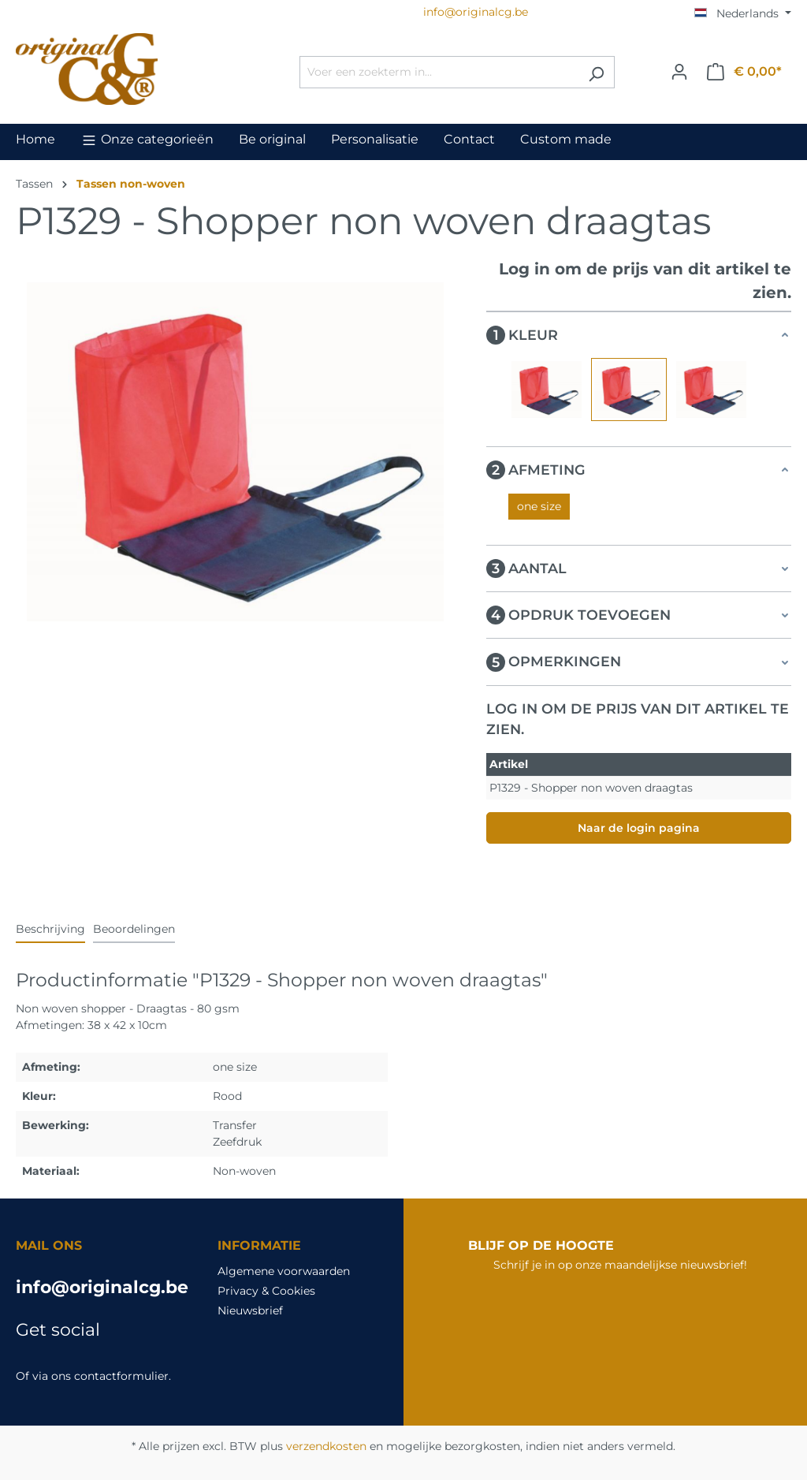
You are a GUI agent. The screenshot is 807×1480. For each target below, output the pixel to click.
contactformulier (121, 1376)
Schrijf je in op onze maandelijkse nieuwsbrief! (620, 1265)
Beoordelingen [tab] (134, 929)
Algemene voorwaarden (284, 1271)
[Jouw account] (679, 72)
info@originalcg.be (101, 1287)
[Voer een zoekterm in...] (438, 72)
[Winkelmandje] (744, 72)
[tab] (50, 930)
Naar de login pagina (639, 828)
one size (539, 506)
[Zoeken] (596, 72)
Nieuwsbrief (250, 1310)
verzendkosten (326, 1446)
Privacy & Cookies (266, 1291)
